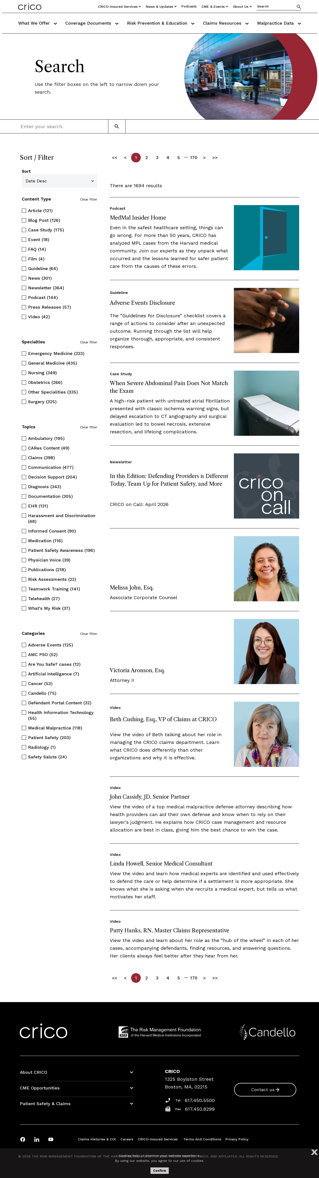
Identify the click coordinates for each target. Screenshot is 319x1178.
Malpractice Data (279, 23)
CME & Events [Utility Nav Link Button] (214, 6)
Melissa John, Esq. (132, 587)
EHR (38, 505)
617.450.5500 (200, 1100)
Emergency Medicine (56, 353)
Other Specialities (53, 392)
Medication (45, 540)
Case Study (46, 229)
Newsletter (46, 287)
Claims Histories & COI (97, 1139)
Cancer (40, 683)
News (40, 278)
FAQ (37, 249)
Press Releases (49, 307)
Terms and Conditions (202, 1139)
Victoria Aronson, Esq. (137, 670)
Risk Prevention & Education (160, 23)
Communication (51, 467)
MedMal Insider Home (138, 218)
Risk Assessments (52, 579)
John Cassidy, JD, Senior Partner (150, 797)
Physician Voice (49, 559)
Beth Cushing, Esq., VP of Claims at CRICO (163, 719)
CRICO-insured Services (158, 1139)
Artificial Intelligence (53, 673)
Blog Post (44, 220)
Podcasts (189, 6)
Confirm (159, 1170)
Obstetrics (45, 382)
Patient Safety (49, 737)
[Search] (299, 6)
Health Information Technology (61, 715)
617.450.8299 (200, 1109)
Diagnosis (44, 486)
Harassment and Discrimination (61, 518)
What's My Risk (49, 608)
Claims (41, 457)
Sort (26, 171)
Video (39, 316)
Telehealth (44, 598)
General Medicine (52, 363)
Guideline (43, 268)
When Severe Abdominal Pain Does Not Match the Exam (169, 387)
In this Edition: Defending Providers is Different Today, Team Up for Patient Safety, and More (169, 480)
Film (36, 258)
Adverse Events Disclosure (142, 303)
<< (114, 157)
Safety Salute (47, 756)
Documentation (50, 496)
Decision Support (52, 476)
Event (38, 239)
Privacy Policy (236, 1139)
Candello (42, 693)
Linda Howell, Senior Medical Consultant (161, 863)
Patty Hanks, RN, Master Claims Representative (169, 930)
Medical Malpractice (55, 727)
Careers (126, 1139)
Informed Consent (52, 531)
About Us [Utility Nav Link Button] (242, 6)
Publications (47, 569)
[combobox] (51, 126)
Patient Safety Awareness (61, 550)
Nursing (42, 372)
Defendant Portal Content (59, 702)
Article (40, 210)
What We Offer (37, 23)
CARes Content (48, 447)
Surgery (42, 401)
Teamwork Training (54, 588)
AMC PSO (43, 654)
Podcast (43, 297)
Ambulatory (46, 438)
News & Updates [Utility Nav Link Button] (161, 6)
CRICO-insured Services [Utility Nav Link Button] (119, 6)
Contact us (262, 1089)
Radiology (42, 747)
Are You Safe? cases (54, 664)
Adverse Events (50, 644)
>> (215, 157)
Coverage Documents (92, 23)
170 (193, 157)
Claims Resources (226, 23)
